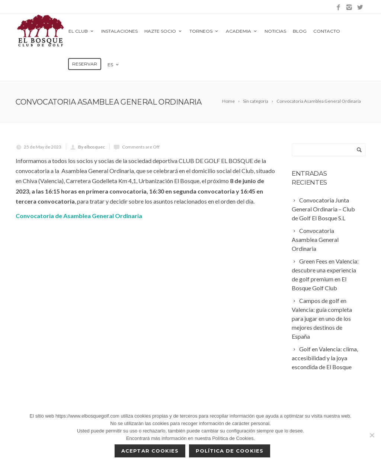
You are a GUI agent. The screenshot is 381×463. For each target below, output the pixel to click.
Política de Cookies (229, 451)
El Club (81, 31)
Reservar (84, 64)
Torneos (204, 31)
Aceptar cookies (150, 451)
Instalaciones (119, 31)
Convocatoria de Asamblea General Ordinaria (79, 215)
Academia (242, 31)
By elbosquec (91, 147)
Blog (300, 31)
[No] (371, 435)
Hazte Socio (163, 31)
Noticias (275, 31)
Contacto (326, 31)
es (114, 64)
